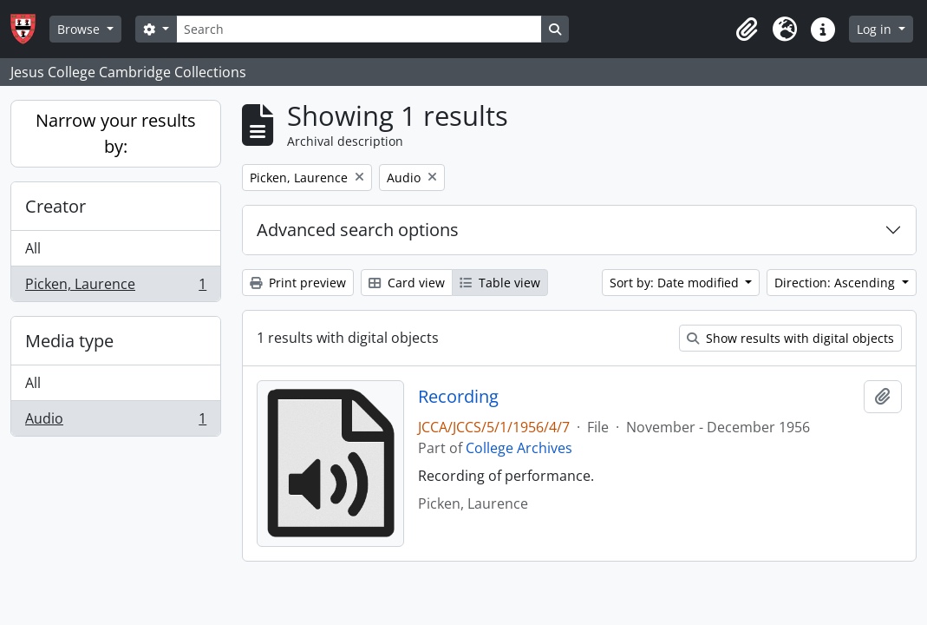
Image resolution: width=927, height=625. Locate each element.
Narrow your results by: (116, 133)
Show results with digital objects (790, 338)
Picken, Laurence (115, 287)
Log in (876, 29)
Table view (500, 282)
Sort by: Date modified (676, 282)
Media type (69, 340)
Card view (407, 282)
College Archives (519, 447)
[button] (747, 29)
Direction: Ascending (836, 282)
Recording (458, 396)
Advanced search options (358, 229)
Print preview (298, 282)
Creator (55, 206)
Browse (80, 29)
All (33, 248)
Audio (115, 422)
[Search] (359, 29)
